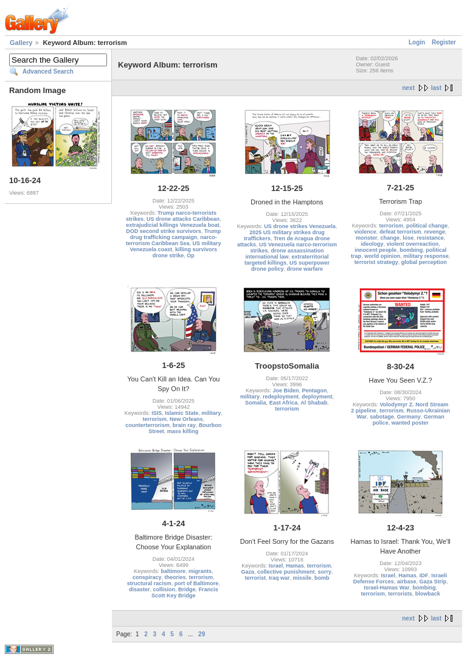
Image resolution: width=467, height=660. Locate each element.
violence (365, 232)
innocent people (375, 250)
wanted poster (410, 423)
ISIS (156, 413)
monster (367, 238)
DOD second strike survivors (163, 231)
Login (417, 42)
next (408, 88)
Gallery (21, 42)
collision (164, 589)
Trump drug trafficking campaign (175, 234)
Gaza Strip (432, 581)
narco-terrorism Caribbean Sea (171, 240)
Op (191, 255)
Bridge (187, 589)
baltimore (173, 571)
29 (201, 634)
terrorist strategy (376, 262)
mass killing (183, 431)
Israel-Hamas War (386, 588)
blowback (427, 594)
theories (175, 577)
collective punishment (286, 572)
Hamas (295, 566)
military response (426, 256)
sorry (325, 572)
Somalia (255, 403)
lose (408, 238)
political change (427, 226)
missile (301, 578)
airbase (407, 581)
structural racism (149, 583)
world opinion (382, 256)
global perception (424, 262)
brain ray (184, 425)
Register (444, 42)
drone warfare (304, 269)
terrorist (255, 578)
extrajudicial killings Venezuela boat (173, 225)
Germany (409, 417)
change (390, 238)
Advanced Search (48, 71)
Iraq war (279, 578)
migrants (200, 571)
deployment (317, 397)
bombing (411, 250)
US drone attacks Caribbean (183, 219)
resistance (430, 238)
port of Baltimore (197, 583)
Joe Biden (285, 390)
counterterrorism (147, 425)
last (436, 88)
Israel (276, 566)
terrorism (391, 226)
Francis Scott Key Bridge (184, 592)
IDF (424, 575)
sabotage (382, 417)
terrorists (400, 594)
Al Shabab (313, 403)
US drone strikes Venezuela (300, 226)
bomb (322, 578)
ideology (372, 244)
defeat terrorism (400, 232)
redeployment (281, 397)
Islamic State (181, 413)
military (211, 413)
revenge (434, 232)
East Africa (283, 403)
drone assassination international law (284, 254)
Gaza (247, 572)
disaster (139, 589)
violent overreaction (413, 244)
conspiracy (147, 577)
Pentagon (314, 390)
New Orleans (186, 419)
